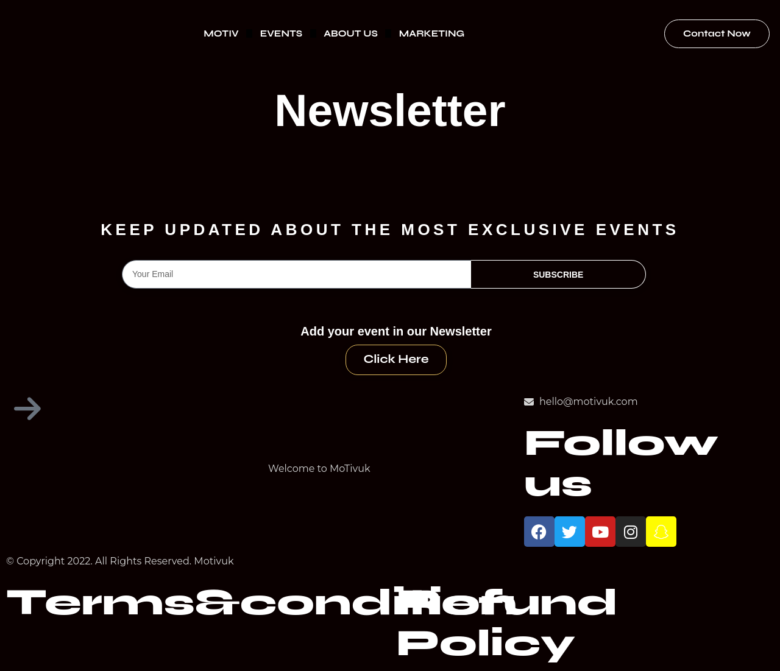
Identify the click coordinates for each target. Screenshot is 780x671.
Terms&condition (261, 603)
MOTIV (221, 33)
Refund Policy (507, 623)
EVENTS (281, 33)
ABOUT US (351, 33)
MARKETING (431, 33)
